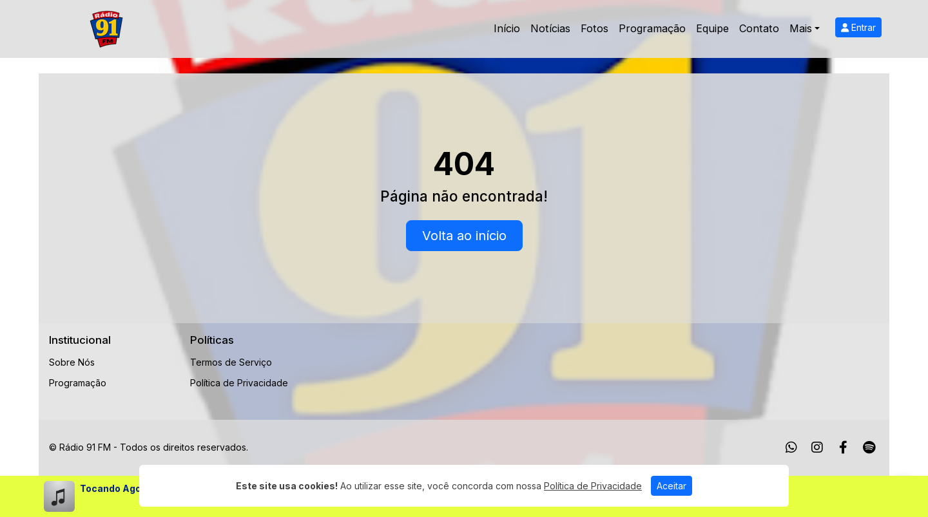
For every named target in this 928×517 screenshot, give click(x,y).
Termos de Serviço (231, 362)
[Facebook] (843, 447)
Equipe (712, 28)
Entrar (858, 27)
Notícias (550, 28)
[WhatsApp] (791, 447)
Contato (759, 28)
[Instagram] (817, 447)
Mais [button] (800, 28)
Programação (652, 28)
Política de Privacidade (239, 382)
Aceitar (671, 485)
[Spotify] (869, 447)
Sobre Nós (72, 362)
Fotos (594, 28)
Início (507, 28)
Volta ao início (464, 235)
